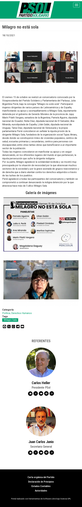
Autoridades (41, 490)
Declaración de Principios (41, 481)
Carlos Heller (41, 383)
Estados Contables (41, 486)
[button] (41, 224)
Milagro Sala (10, 319)
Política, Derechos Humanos (17, 313)
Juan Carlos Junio (41, 442)
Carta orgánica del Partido (41, 477)
